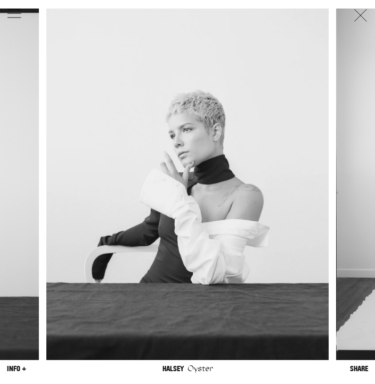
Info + (16, 368)
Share (359, 368)
